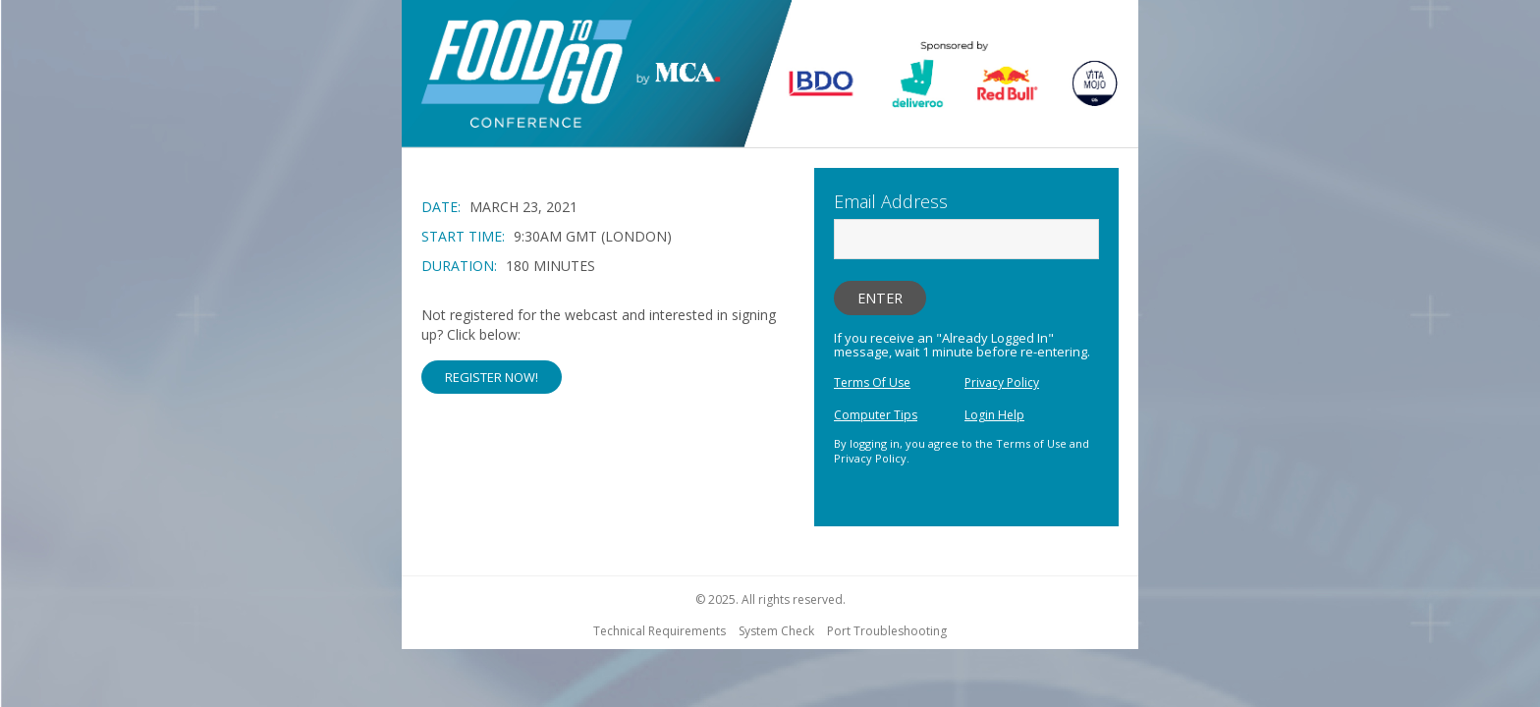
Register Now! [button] (491, 377)
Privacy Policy (1001, 382)
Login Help (994, 415)
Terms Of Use (872, 382)
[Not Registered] (608, 349)
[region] (770, 76)
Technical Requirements (659, 631)
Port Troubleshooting (887, 631)
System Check (776, 631)
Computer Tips (875, 415)
